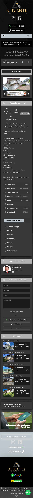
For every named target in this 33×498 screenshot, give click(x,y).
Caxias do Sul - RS (21, 43)
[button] (5, 84)
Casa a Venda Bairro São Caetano (13, 364)
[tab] (8, 71)
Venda (11, 43)
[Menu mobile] (3, 35)
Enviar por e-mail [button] (16, 312)
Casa (5, 45)
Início (5, 43)
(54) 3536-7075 (18, 30)
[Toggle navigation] (28, 36)
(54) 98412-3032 (17, 270)
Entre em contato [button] (16, 437)
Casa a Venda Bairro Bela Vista (12, 376)
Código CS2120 (14, 45)
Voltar (27, 45)
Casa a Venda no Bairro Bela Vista (13, 387)
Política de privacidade (16, 493)
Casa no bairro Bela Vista (11, 341)
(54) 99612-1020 (18, 26)
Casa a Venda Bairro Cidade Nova (13, 353)
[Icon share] (13, 18)
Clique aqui (6, 406)
